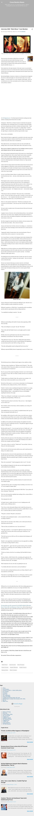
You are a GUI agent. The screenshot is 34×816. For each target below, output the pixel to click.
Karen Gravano (5, 667)
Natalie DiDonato (14, 667)
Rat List (4, 700)
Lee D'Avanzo (6, 689)
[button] (32, 29)
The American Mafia (7, 719)
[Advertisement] (17, 16)
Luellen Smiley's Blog (7, 714)
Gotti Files (5, 694)
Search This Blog (6, 696)
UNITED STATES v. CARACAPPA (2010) (12, 690)
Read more (30, 742)
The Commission (6, 695)
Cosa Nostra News (17, 2)
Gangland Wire (6, 720)
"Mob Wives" (5, 664)
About (4, 688)
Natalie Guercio (22, 667)
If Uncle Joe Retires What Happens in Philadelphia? (15, 730)
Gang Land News (6, 722)
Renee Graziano (13, 670)
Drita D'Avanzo (20, 664)
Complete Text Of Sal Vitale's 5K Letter (11, 697)
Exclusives (5, 692)
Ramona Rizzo (5, 670)
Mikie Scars (5, 701)
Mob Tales (5, 713)
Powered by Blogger (17, 703)
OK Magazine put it (6, 118)
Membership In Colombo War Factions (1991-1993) (14, 698)
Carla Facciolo (12, 664)
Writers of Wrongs (7, 711)
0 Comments (22, 31)
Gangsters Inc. (6, 716)
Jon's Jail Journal (6, 715)
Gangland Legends (7, 717)
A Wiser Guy (5, 721)
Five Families (6, 691)
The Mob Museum (7, 724)
